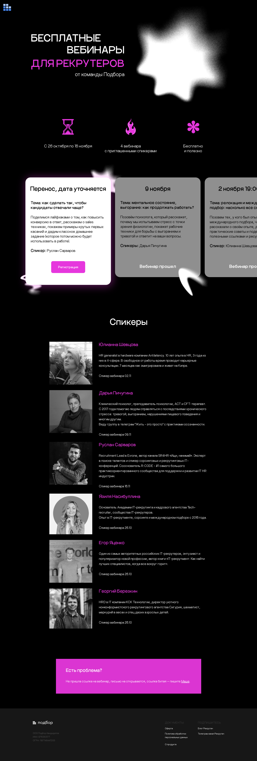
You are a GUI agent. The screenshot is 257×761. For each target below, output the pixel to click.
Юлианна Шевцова (118, 344)
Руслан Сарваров (117, 444)
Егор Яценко (112, 542)
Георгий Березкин (118, 590)
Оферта (169, 728)
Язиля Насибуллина (119, 496)
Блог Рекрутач (205, 728)
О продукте (171, 744)
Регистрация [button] (68, 267)
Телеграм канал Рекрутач (211, 733)
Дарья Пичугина (116, 392)
